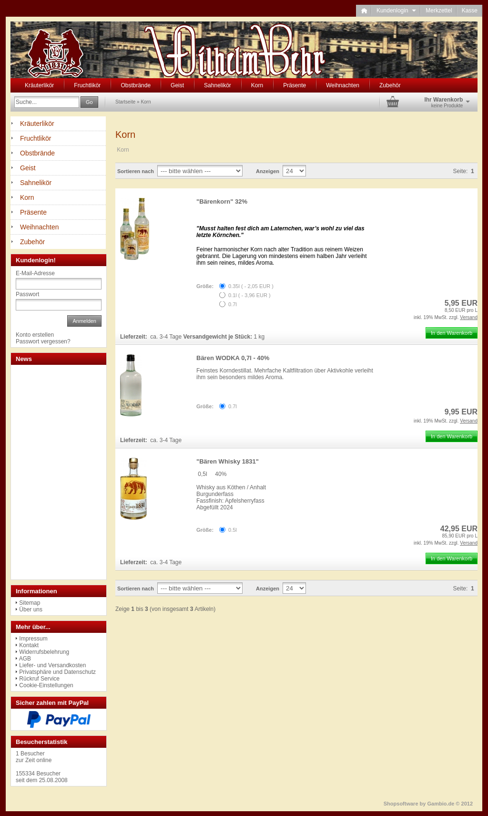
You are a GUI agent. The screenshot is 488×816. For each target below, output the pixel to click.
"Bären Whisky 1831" (227, 461)
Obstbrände (136, 85)
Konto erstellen (35, 334)
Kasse (470, 10)
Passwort (27, 294)
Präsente (294, 85)
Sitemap (29, 602)
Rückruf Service (39, 678)
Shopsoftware (401, 803)
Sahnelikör (217, 85)
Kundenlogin (396, 10)
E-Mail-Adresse (35, 273)
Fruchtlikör (87, 85)
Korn (257, 85)
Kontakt (29, 645)
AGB (25, 658)
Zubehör (390, 85)
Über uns (30, 609)
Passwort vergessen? (43, 341)
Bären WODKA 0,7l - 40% (232, 358)
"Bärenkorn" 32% (221, 201)
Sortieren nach (135, 171)
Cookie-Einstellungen (46, 685)
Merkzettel (439, 10)
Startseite (125, 101)
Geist (177, 85)
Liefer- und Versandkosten (52, 665)
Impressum (33, 638)
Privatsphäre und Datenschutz (57, 672)
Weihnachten (342, 85)
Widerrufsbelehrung (44, 652)
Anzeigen (267, 171)
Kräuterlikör (39, 85)
